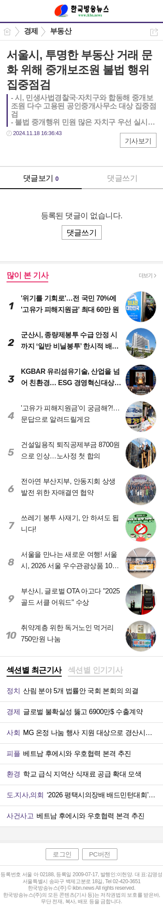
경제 (31, 31)
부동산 (60, 31)
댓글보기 (41, 178)
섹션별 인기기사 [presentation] (95, 670)
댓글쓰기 (122, 178)
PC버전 (99, 854)
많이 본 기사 (27, 275)
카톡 (49, 151)
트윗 (31, 151)
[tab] (34, 671)
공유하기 (154, 32)
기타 (66, 151)
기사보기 (138, 141)
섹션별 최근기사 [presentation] (34, 670)
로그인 (62, 854)
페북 (14, 151)
